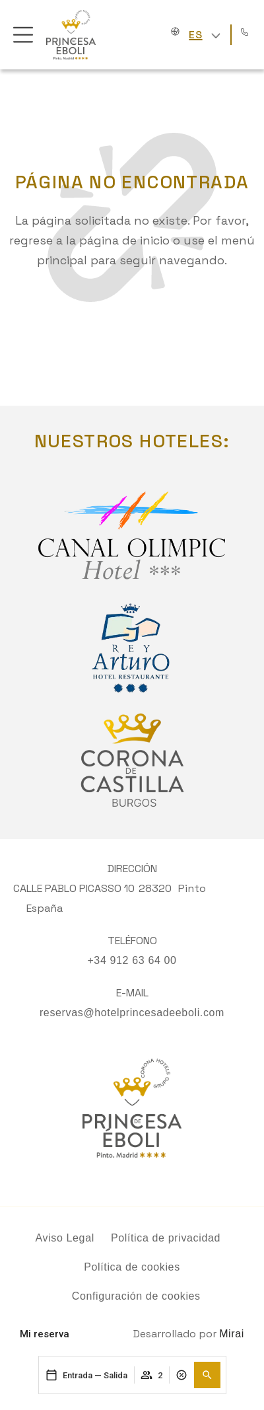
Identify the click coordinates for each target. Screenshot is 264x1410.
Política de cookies (132, 1267)
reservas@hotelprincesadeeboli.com (132, 1012)
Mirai (231, 1333)
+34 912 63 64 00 (131, 960)
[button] (207, 1375)
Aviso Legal (64, 1237)
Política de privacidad (165, 1237)
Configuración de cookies (136, 1296)
